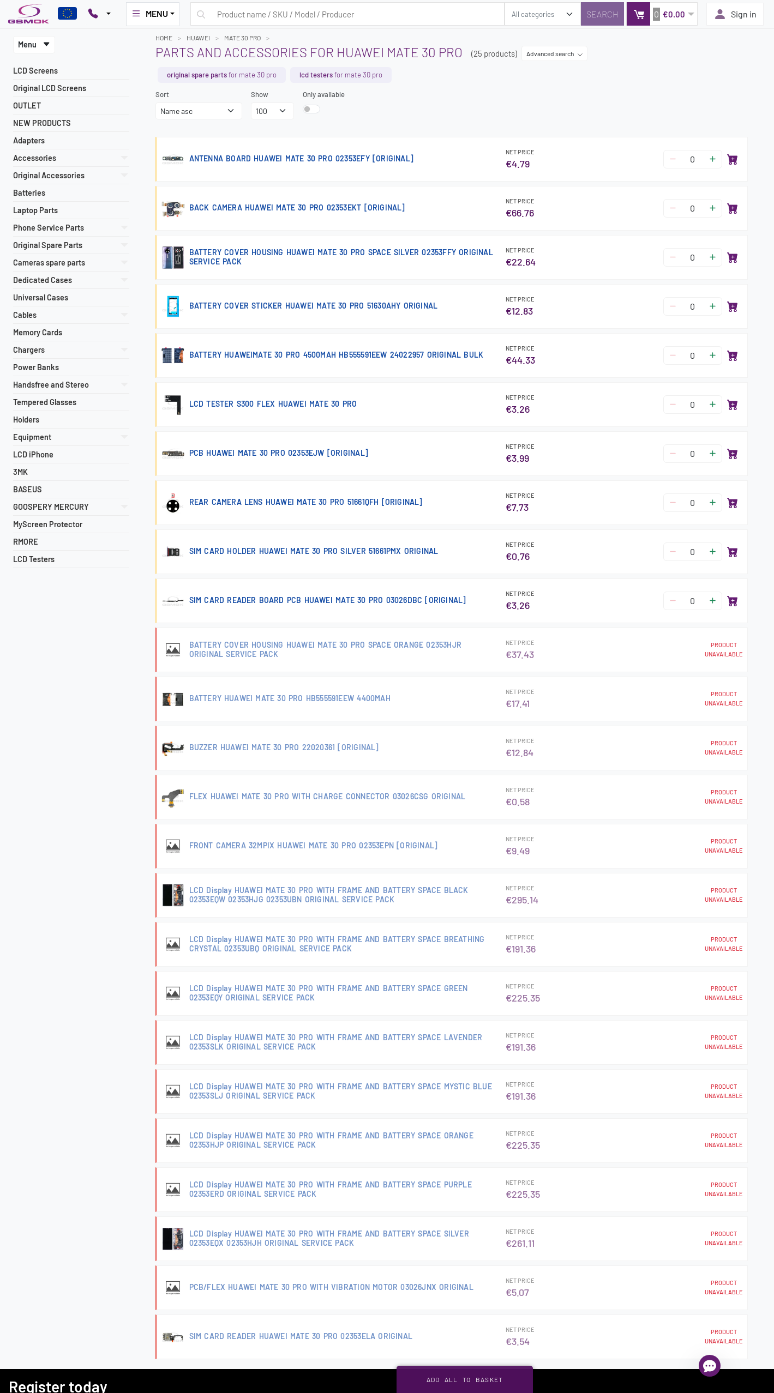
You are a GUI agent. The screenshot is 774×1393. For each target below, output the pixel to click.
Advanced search (554, 53)
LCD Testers (34, 559)
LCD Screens (35, 70)
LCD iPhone (33, 454)
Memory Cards (37, 332)
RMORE (25, 541)
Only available (324, 94)
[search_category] (543, 14)
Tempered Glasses (44, 402)
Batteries (29, 192)
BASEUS (27, 489)
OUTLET (27, 105)
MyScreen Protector (47, 524)
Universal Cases (40, 297)
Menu (34, 44)
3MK (20, 472)
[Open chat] (709, 1365)
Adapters (29, 140)
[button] (662, 14)
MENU (149, 13)
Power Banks (36, 367)
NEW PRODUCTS (42, 123)
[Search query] (347, 14)
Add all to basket (465, 1379)
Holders (26, 419)
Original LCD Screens (49, 88)
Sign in (735, 14)
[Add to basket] (732, 159)
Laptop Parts (35, 210)
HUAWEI (198, 37)
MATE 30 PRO (242, 37)
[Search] (602, 14)
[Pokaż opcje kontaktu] (99, 14)
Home (163, 37)
